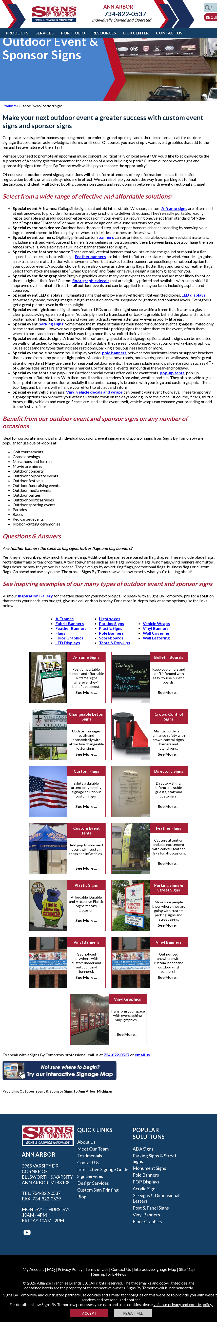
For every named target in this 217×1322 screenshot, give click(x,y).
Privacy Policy (70, 1269)
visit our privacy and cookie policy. (183, 1304)
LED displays (194, 295)
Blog (81, 1196)
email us (142, 1054)
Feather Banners (71, 628)
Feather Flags (168, 828)
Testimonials (89, 1155)
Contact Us (169, 32)
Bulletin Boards (168, 657)
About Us (86, 1142)
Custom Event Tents (86, 830)
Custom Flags (86, 771)
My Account (33, 1269)
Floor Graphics (69, 637)
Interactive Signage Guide (103, 1169)
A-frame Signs (86, 657)
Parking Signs (111, 623)
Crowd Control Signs (168, 716)
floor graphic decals (90, 280)
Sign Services (90, 1176)
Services (44, 32)
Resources (104, 32)
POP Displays (146, 1181)
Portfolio (73, 32)
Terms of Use (96, 1269)
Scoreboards (111, 637)
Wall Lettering (156, 637)
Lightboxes (109, 618)
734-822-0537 (121, 13)
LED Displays (67, 642)
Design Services (93, 1183)
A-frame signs (174, 208)
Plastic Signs (110, 628)
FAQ (51, 1269)
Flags (60, 633)
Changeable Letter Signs (86, 716)
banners (106, 237)
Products (17, 32)
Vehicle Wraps (156, 623)
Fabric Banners (69, 623)
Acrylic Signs (145, 1188)
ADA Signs (143, 1149)
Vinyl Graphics (127, 999)
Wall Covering (156, 633)
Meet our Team (93, 1149)
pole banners (114, 352)
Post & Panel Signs (151, 1208)
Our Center (136, 32)
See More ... (86, 692)
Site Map (187, 1269)
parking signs (50, 323)
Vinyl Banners (156, 628)
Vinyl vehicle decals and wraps (94, 392)
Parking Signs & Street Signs (168, 887)
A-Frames (64, 618)
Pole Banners (111, 633)
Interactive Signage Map (155, 1269)
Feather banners (90, 256)
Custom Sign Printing (98, 1190)
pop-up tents (172, 372)
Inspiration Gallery (35, 595)
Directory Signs (168, 771)
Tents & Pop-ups (114, 642)
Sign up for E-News (109, 1274)
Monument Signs (149, 1168)
